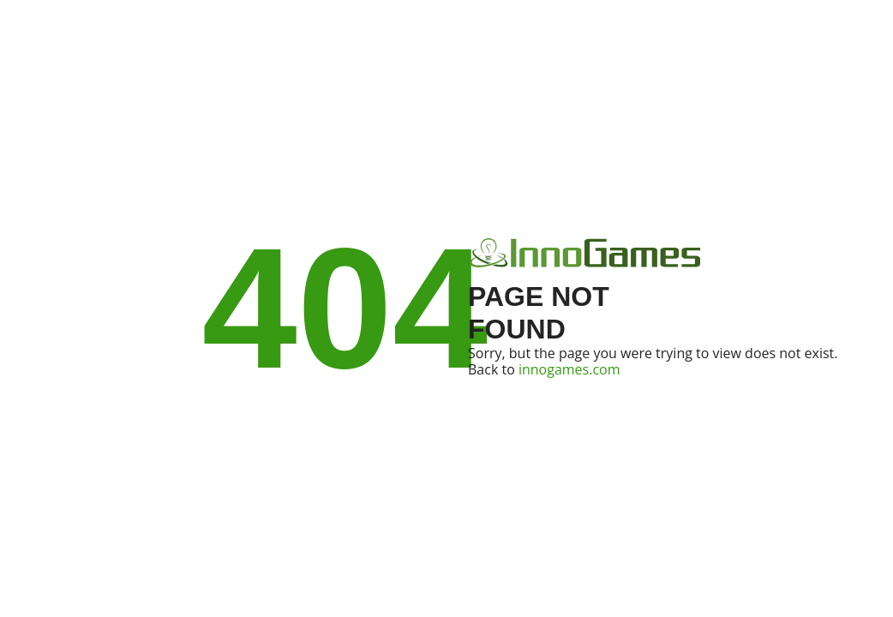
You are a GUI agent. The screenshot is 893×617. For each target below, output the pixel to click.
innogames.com (569, 369)
